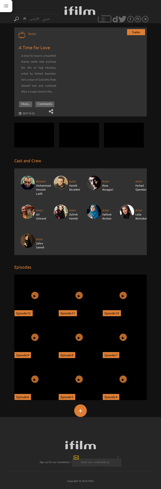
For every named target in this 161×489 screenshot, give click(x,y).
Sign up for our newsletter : (55, 462)
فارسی (34, 18)
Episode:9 (22, 355)
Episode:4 (111, 397)
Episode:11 (68, 313)
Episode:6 (22, 397)
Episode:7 (111, 355)
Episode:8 (67, 355)
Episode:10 (112, 313)
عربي (46, 18)
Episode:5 (67, 397)
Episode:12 (23, 313)
